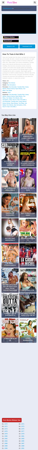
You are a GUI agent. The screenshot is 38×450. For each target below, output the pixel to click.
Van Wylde (9, 90)
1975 (22, 429)
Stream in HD (11, 46)
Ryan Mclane (18, 88)
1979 (22, 433)
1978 (5, 433)
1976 (5, 431)
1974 (5, 429)
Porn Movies (11, 83)
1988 (5, 446)
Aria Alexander (13, 87)
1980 (5, 436)
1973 (22, 426)
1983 (22, 438)
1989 (22, 446)
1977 (22, 431)
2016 (9, 92)
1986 (5, 443)
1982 (5, 438)
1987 (22, 443)
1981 (22, 436)
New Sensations (11, 85)
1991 (22, 448)
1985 (22, 441)
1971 (22, 424)
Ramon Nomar (11, 88)
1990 (5, 448)
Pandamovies (7, 8)
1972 (5, 426)
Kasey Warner (22, 101)
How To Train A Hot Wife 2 (19, 99)
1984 (5, 441)
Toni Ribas (21, 103)
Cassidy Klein (21, 87)
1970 (5, 424)
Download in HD (27, 46)
